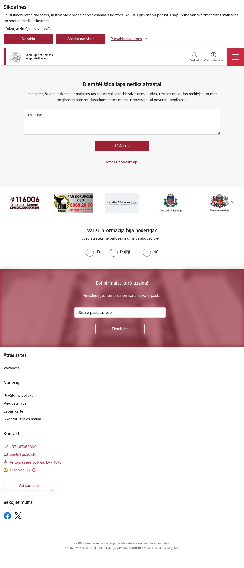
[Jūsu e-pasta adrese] (120, 312)
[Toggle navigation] (235, 57)
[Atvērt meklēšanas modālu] (194, 58)
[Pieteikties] (120, 329)
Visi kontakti (29, 485)
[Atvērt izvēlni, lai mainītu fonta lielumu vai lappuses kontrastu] (213, 58)
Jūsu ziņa (34, 115)
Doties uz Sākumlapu (122, 162)
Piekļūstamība (15, 403)
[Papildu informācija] (34, 470)
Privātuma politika (18, 395)
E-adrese (18, 470)
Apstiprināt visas (80, 38)
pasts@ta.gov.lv (23, 454)
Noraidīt (28, 38)
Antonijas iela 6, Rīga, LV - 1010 (35, 462)
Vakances (12, 368)
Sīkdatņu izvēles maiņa (22, 419)
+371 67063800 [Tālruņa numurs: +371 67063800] (23, 446)
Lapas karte (13, 411)
